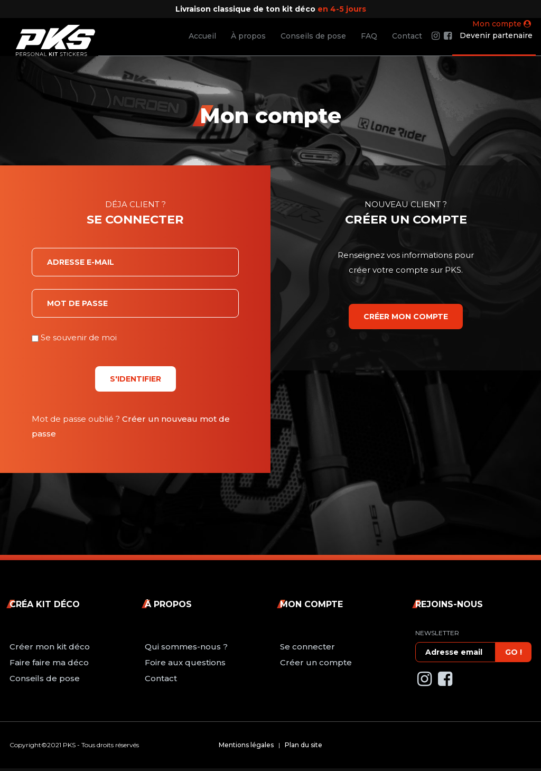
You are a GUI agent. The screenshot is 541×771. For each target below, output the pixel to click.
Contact (407, 36)
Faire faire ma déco (49, 662)
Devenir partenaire (496, 35)
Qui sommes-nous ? (186, 647)
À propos (248, 36)
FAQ (369, 36)
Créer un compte (316, 662)
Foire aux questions (185, 662)
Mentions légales (246, 745)
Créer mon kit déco (50, 647)
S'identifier (135, 379)
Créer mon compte (405, 316)
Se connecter (307, 647)
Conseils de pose (313, 36)
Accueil (202, 36)
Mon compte (501, 24)
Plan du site (303, 745)
